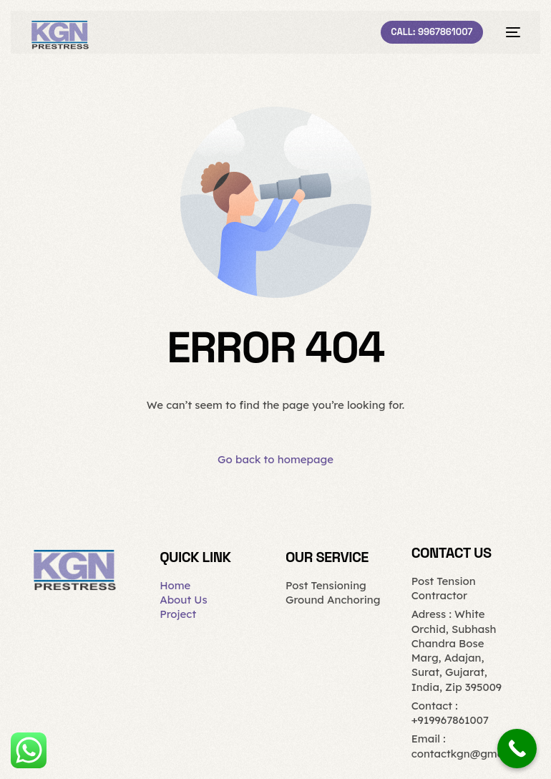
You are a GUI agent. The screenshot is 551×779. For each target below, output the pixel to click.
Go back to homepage (275, 459)
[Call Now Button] (517, 748)
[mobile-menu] (508, 32)
